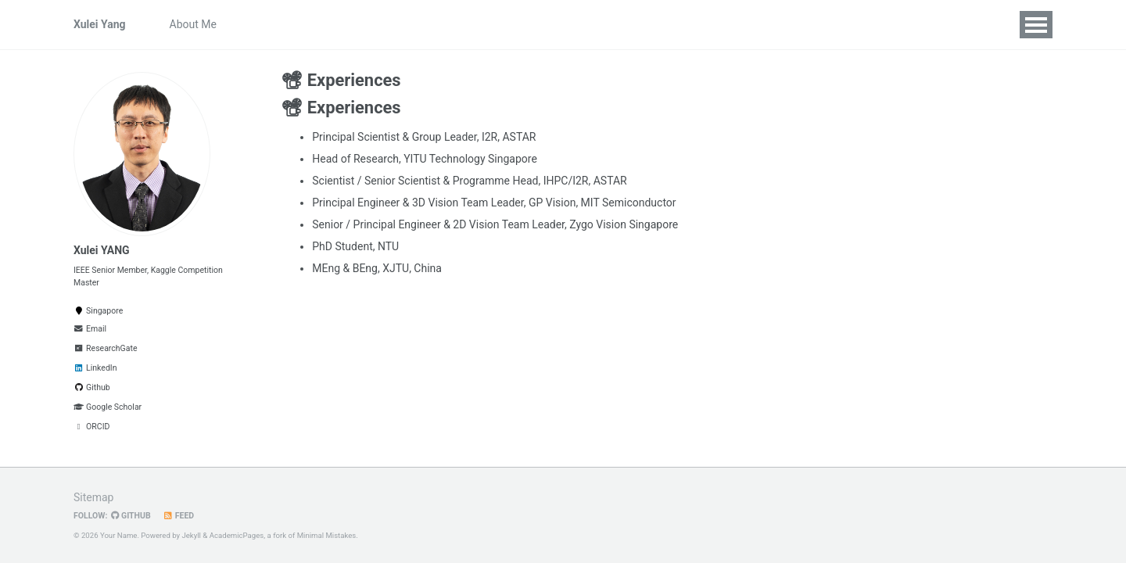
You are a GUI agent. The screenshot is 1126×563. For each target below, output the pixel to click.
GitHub (130, 516)
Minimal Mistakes (327, 535)
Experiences (579, 24)
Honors (456, 24)
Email (90, 329)
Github (92, 387)
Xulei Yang (100, 24)
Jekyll (191, 535)
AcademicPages (237, 535)
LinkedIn (95, 368)
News (320, 24)
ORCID (91, 426)
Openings (261, 24)
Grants (512, 24)
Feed (179, 516)
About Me (193, 24)
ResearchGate (105, 348)
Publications (386, 24)
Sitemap (93, 497)
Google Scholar (108, 407)
